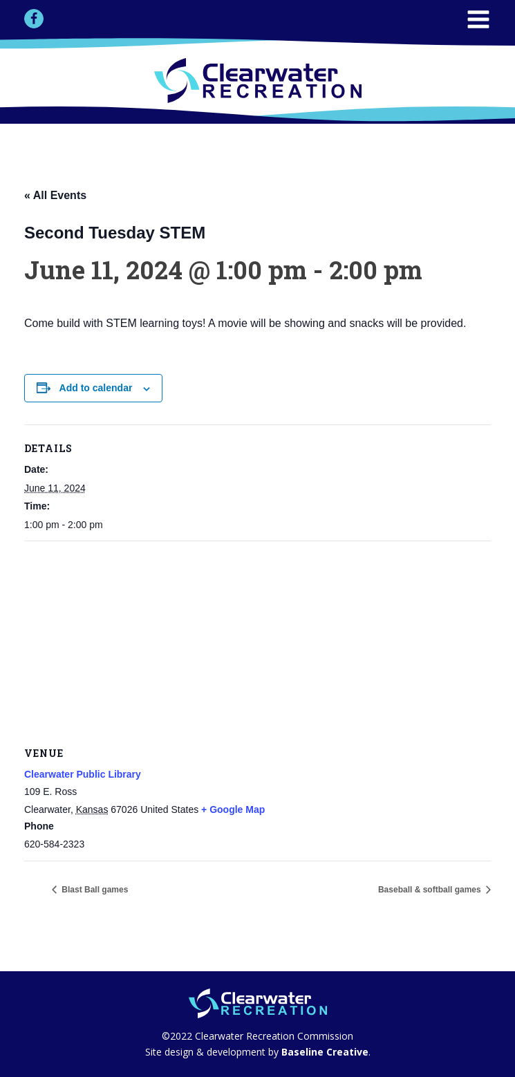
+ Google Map (233, 809)
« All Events (55, 195)
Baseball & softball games (430, 890)
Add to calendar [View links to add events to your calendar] (96, 387)
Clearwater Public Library (82, 774)
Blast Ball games (93, 890)
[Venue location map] (257, 641)
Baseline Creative (323, 1051)
